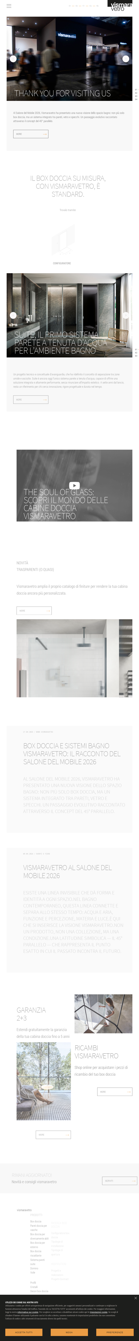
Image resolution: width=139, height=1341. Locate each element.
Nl (98, 6)
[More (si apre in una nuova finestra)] (70, 342)
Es (91, 6)
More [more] (31, 134)
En (77, 6)
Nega (69, 1332)
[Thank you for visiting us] (70, 93)
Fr (84, 6)
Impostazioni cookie (98, 1312)
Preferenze (115, 1332)
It (70, 6)
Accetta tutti (24, 1332)
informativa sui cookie (28, 1312)
